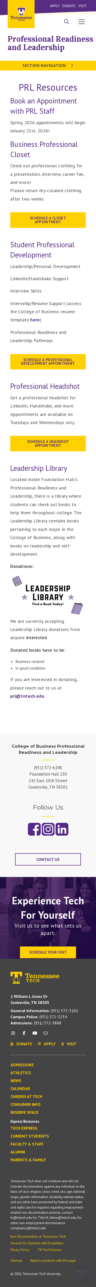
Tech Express (23, 1128)
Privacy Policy (19, 1250)
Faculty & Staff (27, 1144)
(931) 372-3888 (35, 1022)
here (35, 320)
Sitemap (16, 1260)
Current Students (29, 1136)
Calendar (20, 1088)
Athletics (20, 1073)
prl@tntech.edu (27, 696)
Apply (55, 5)
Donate (69, 5)
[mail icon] (45, 1035)
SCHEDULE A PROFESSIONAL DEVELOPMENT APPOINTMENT (48, 361)
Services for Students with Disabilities (36, 1243)
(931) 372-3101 (44, 1010)
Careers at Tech (26, 1096)
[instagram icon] (14, 1035)
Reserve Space (24, 1112)
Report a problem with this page (53, 1260)
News (15, 1081)
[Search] (66, 22)
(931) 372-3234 (38, 1016)
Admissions (22, 1065)
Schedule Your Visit (48, 952)
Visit (82, 5)
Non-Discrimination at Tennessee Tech (38, 1236)
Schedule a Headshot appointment (48, 443)
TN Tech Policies (49, 1250)
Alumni (17, 1152)
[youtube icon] (34, 1035)
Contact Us (48, 859)
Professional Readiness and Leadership (50, 43)
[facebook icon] (23, 1035)
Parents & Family (28, 1160)
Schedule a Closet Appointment (48, 220)
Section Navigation (48, 65)
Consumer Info (25, 1104)
